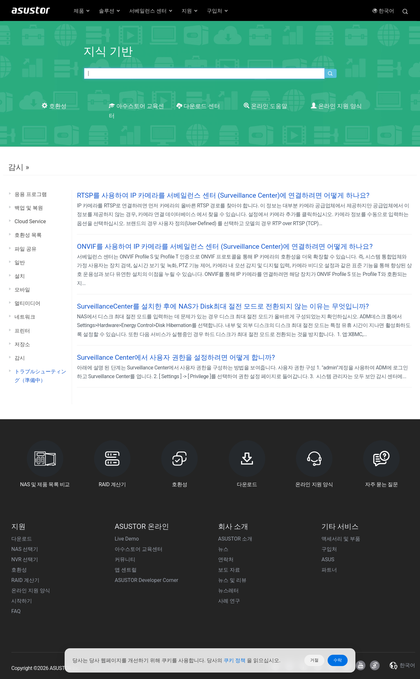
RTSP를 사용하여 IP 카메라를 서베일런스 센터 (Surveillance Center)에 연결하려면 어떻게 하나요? (223, 195)
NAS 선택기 (24, 549)
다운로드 (21, 539)
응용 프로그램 (31, 194)
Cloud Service (30, 221)
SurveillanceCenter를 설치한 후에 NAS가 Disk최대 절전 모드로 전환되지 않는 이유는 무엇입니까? (223, 306)
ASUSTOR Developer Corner (146, 580)
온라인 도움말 (265, 106)
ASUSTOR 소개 (235, 539)
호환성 (54, 106)
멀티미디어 (27, 303)
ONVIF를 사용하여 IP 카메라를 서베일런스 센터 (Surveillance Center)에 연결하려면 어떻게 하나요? (225, 246)
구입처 (329, 549)
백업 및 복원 (29, 208)
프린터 (22, 331)
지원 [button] (190, 11)
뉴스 (223, 549)
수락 (337, 660)
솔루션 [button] (110, 11)
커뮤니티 (125, 559)
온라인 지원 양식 (336, 106)
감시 (20, 358)
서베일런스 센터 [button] (151, 11)
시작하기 (21, 601)
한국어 (383, 11)
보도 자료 (229, 570)
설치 (20, 276)
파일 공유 (26, 249)
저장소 (22, 344)
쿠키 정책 (235, 660)
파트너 (329, 570)
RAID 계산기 (25, 580)
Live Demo (127, 539)
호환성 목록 (28, 235)
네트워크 (25, 317)
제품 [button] (82, 11)
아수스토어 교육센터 (139, 549)
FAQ (16, 611)
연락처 (226, 559)
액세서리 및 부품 (340, 539)
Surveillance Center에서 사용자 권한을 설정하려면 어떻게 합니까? (176, 357)
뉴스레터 (228, 590)
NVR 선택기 (24, 559)
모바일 (22, 290)
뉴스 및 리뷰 (232, 580)
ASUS (327, 559)
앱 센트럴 (126, 570)
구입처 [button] (218, 11)
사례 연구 (229, 601)
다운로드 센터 (198, 106)
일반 (20, 262)
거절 (314, 660)
